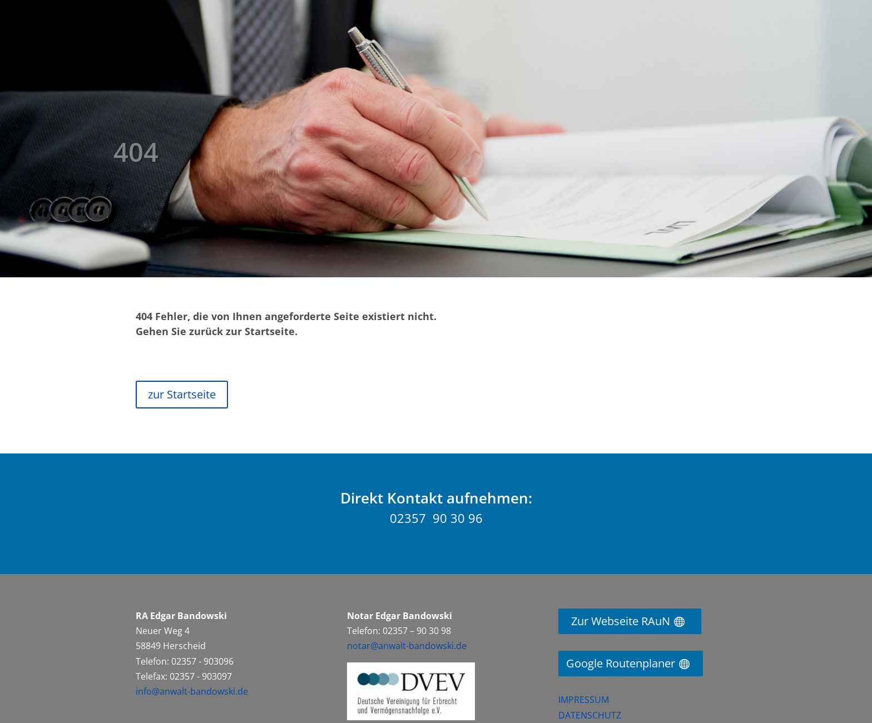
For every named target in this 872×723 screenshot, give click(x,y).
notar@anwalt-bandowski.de (407, 646)
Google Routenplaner (620, 663)
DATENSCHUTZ (589, 715)
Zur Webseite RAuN (620, 621)
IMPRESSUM (583, 700)
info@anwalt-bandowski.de (192, 691)
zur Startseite (182, 394)
